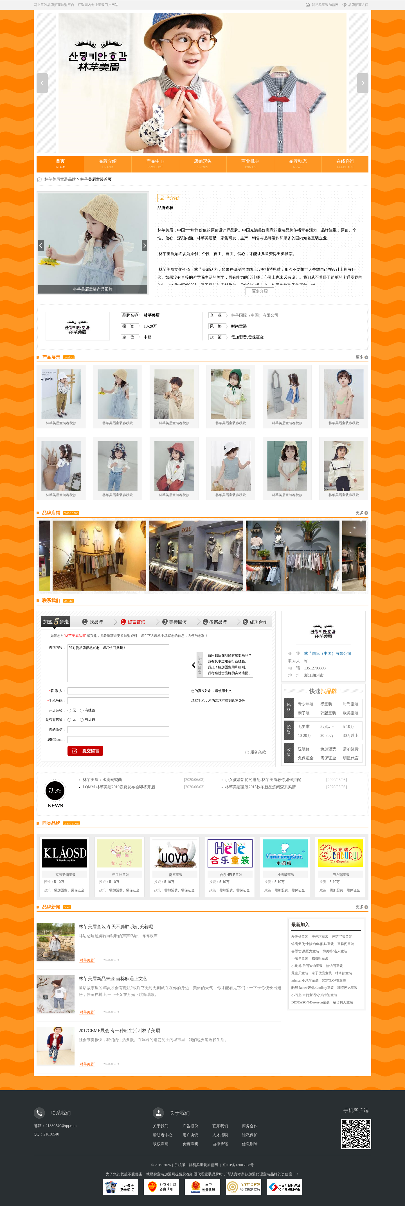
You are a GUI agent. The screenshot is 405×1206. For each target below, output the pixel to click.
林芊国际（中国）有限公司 (254, 315)
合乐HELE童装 (231, 875)
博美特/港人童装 (335, 951)
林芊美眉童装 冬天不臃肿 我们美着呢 (116, 926)
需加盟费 (351, 749)
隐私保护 (250, 1135)
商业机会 (250, 164)
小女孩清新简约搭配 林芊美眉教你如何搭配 (263, 780)
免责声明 (190, 1144)
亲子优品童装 (322, 973)
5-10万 (348, 726)
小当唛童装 (286, 875)
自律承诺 (220, 1144)
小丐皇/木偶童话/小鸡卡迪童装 (314, 995)
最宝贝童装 (299, 973)
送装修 (304, 749)
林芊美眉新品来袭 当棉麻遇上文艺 (113, 978)
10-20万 (304, 735)
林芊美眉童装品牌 (60, 179)
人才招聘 (220, 1135)
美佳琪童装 (320, 937)
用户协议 (190, 1135)
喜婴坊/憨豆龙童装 (305, 951)
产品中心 (155, 164)
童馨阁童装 (345, 944)
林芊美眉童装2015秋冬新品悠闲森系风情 (260, 787)
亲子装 (304, 713)
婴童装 (326, 704)
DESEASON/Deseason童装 (310, 1002)
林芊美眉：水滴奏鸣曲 (102, 780)
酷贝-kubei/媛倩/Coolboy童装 (312, 988)
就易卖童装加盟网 (322, 4)
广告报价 (190, 1126)
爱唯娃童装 (299, 937)
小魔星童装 (299, 958)
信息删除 (250, 1144)
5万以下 (327, 726)
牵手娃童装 (120, 875)
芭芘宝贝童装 (342, 937)
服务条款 (258, 752)
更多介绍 (260, 291)
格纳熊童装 (334, 966)
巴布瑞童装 (341, 875)
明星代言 (351, 758)
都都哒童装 (320, 958)
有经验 (90, 710)
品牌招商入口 (354, 4)
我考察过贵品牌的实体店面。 (230, 673)
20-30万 (327, 735)
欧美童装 (351, 713)
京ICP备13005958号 (238, 1165)
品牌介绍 (108, 164)
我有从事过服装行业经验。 (228, 661)
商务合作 (250, 1126)
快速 (323, 691)
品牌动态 (298, 164)
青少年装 (306, 704)
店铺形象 (203, 164)
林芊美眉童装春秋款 (61, 423)
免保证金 (306, 758)
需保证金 (328, 758)
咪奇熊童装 (343, 973)
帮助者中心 (162, 1135)
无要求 (304, 726)
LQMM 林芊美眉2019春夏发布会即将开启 (119, 787)
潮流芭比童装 (347, 988)
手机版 (179, 1165)
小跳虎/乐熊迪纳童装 (307, 966)
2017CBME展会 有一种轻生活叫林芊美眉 (119, 1030)
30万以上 (351, 735)
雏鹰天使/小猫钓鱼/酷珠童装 (312, 944)
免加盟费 (328, 749)
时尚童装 (351, 704)
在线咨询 (345, 164)
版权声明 (160, 1144)
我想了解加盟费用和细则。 (228, 667)
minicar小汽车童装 (305, 980)
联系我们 (220, 1126)
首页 (60, 164)
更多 (360, 357)
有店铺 (90, 719)
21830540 (51, 1134)
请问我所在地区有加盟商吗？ (230, 655)
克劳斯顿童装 (65, 875)
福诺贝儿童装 (343, 1002)
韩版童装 (328, 713)
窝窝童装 (176, 875)
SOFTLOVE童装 (334, 980)
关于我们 (160, 1126)
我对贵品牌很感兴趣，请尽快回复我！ (118, 663)
